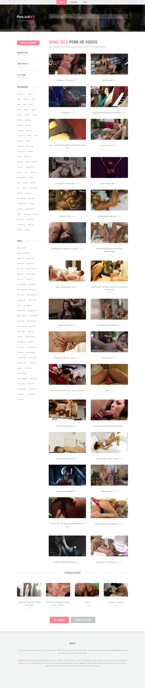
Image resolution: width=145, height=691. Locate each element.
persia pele (33, 360)
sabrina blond (21, 376)
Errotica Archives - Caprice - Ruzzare (107, 461)
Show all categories (28, 45)
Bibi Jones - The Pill (65, 219)
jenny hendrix (21, 329)
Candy (87, 605)
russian (27, 196)
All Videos (59, 622)
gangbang (20, 149)
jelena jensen (33, 318)
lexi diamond (21, 345)
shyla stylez (21, 386)
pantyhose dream (106, 494)
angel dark (20, 277)
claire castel (32, 303)
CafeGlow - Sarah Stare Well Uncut (65, 565)
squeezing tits (30, 212)
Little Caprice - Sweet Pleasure (65, 461)
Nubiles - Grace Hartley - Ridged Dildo (106, 526)
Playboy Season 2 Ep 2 (65, 328)
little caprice (21, 350)
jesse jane (32, 329)
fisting (28, 144)
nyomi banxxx (21, 360)
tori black (20, 402)
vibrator (19, 232)
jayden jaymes (22, 318)
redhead (20, 196)
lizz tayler (20, 355)
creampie (20, 133)
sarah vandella (22, 381)
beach (19, 112)
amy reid (20, 271)
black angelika (22, 292)
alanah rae (20, 261)
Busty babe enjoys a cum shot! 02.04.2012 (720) (107, 429)
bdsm (31, 107)
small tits (20, 212)
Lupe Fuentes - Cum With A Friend (106, 565)
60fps (19, 102)
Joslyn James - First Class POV (65, 83)
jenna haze (20, 324)
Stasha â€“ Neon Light (107, 186)
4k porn (30, 97)
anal (33, 102)
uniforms (30, 227)
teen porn (20, 222)
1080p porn (21, 97)
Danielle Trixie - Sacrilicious (65, 429)
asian (19, 107)
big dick (33, 112)
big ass (26, 112)
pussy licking (33, 191)
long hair (20, 170)
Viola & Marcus (65, 115)
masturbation (30, 170)
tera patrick (31, 397)
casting (28, 128)
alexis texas (30, 266)
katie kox (20, 339)
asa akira (29, 282)
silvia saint (30, 386)
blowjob (19, 123)
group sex (29, 149)
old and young (21, 180)
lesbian (34, 164)
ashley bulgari (21, 287)
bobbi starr (33, 292)
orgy (18, 185)
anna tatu (20, 282)
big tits (19, 117)
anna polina (31, 277)
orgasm (31, 180)
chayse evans (21, 303)
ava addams (33, 287)
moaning (33, 175)
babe (25, 107)
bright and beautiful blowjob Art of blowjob (107, 115)
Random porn (22, 55)
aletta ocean (31, 261)
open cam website (23, 256)
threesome (30, 222)
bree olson (20, 297)
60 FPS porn (21, 77)
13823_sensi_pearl (107, 83)
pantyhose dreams (107, 360)
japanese (20, 164)
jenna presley (31, 324)
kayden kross (30, 339)
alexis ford (20, 266)
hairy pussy (21, 154)
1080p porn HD (22, 66)
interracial (27, 159)
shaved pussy (21, 206)
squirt (19, 217)
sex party (31, 201)
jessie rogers (21, 334)
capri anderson (32, 297)
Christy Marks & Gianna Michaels (107, 328)
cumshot (29, 133)
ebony (29, 138)
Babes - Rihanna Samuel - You (65, 290)
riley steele (28, 371)
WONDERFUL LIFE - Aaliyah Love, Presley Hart (65, 251)
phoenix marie (22, 365)
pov (18, 191)
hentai (19, 159)
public (24, 191)
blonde (35, 117)
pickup (33, 185)
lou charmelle (30, 355)
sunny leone (33, 392)
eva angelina (28, 308)
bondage (28, 123)
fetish (36, 138)
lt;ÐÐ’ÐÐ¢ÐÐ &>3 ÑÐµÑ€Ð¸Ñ (65, 494)
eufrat (19, 308)
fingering (20, 144)
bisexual (27, 117)
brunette (20, 128)
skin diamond (21, 392)
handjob (30, 154)
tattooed (35, 217)
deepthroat (21, 138)
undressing (21, 227)
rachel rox (32, 365)
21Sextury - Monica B (106, 148)
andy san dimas (30, 271)
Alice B (107, 393)
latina (27, 164)
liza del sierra (32, 350)
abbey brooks (21, 250)
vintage (27, 232)
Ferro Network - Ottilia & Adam (65, 186)
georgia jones (32, 313)
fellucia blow (21, 313)
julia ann (31, 334)
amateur (26, 102)
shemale (31, 206)
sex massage (21, 201)
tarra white (21, 397)
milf (26, 175)
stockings (27, 217)
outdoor (25, 185)
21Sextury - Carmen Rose (115, 605)
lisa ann (30, 345)
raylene (19, 371)
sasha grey (33, 381)
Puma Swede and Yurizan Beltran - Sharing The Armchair (67, 393)
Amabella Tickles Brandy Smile (107, 219)
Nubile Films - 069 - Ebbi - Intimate (65, 360)
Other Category (83, 622)
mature (19, 175)
